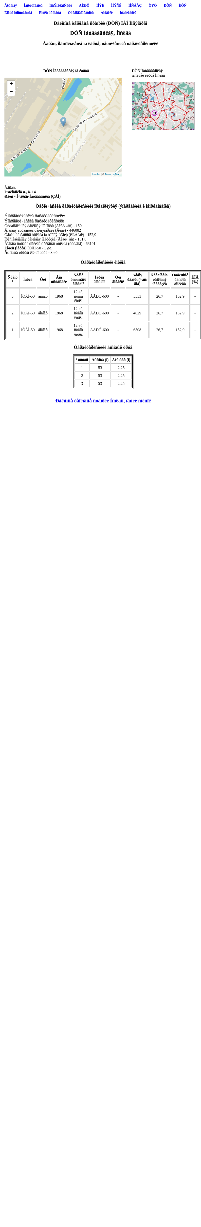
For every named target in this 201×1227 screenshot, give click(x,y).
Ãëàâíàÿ (10, 5)
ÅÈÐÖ (84, 5)
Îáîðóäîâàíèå (33, 5)
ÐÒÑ (168, 5)
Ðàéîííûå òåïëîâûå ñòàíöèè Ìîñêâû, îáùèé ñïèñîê (103, 400)
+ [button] (11, 84)
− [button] (11, 92)
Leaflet (96, 174)
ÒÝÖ (153, 5)
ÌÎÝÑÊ (116, 5)
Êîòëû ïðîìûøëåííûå (18, 13)
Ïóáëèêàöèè (128, 13)
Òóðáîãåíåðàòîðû (81, 13)
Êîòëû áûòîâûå (50, 13)
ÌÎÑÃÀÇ (135, 5)
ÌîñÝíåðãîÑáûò (60, 5)
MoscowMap (112, 174)
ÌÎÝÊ (100, 5)
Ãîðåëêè (107, 13)
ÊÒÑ (183, 5)
